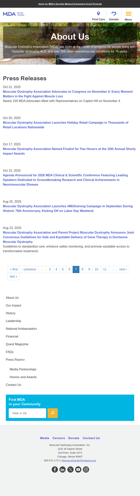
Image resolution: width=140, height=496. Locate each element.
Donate (114, 15)
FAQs (10, 352)
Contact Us (13, 384)
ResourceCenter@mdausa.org (79, 460)
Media (44, 438)
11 (105, 269)
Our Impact (13, 305)
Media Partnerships (23, 369)
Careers (58, 438)
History (10, 313)
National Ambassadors (21, 328)
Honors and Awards (23, 377)
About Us (12, 297)
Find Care (98, 15)
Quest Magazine (17, 344)
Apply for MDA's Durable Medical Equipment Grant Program (70, 4)
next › (123, 269)
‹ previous (29, 269)
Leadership (13, 321)
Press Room (15, 359)
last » (13, 276)
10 (96, 269)
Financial (12, 336)
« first (14, 269)
